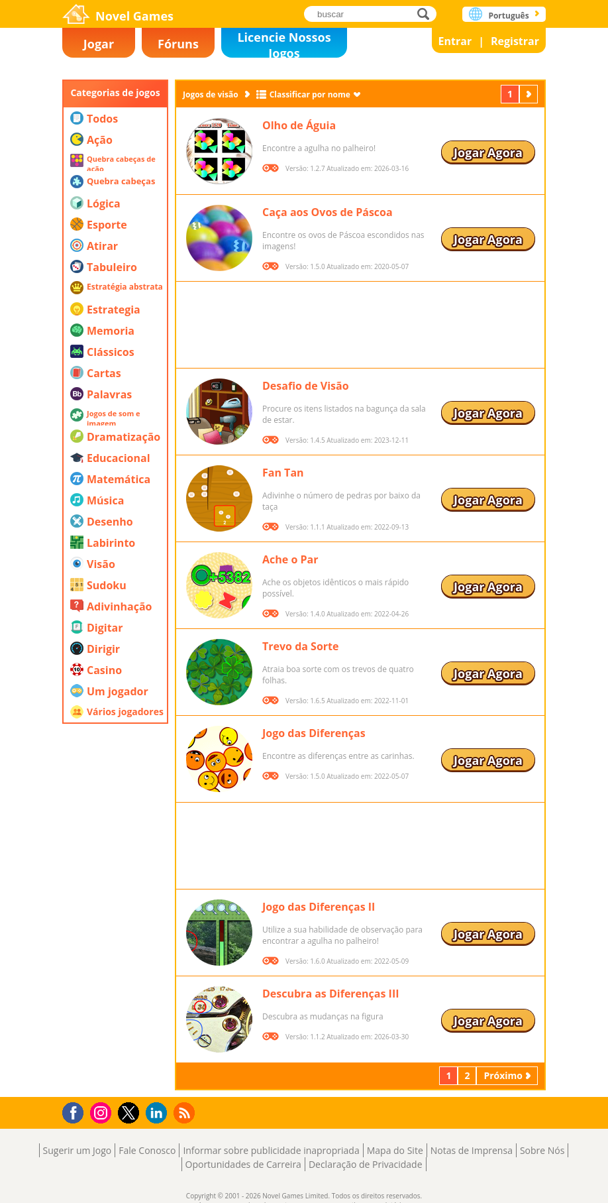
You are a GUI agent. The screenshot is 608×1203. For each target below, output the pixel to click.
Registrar (515, 41)
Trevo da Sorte (300, 646)
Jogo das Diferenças (314, 733)
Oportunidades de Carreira (243, 1164)
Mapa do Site (395, 1150)
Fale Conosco (147, 1150)
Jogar (98, 44)
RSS (186, 1112)
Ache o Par (290, 559)
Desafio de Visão (305, 385)
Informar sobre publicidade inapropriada (271, 1150)
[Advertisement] (115, 891)
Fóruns (178, 44)
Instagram (102, 1111)
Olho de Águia (299, 125)
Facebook (76, 1111)
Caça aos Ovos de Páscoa (327, 212)
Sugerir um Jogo (77, 1150)
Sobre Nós (542, 1150)
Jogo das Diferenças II (318, 906)
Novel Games (134, 16)
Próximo (530, 93)
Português (508, 15)
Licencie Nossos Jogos (283, 43)
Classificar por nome (310, 94)
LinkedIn (158, 1113)
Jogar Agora (488, 152)
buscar (426, 13)
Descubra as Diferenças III (330, 993)
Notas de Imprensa (472, 1150)
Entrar (455, 41)
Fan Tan (283, 472)
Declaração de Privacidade (366, 1164)
